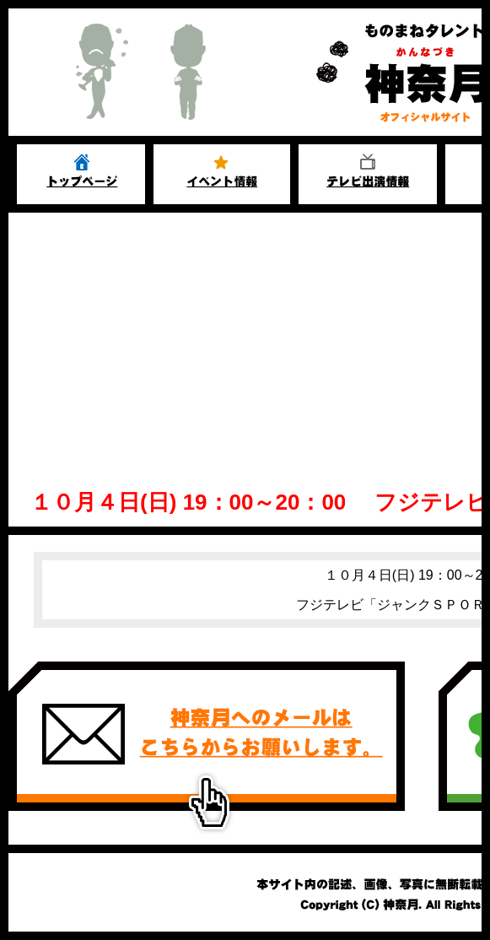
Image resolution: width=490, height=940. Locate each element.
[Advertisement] (245, 339)
